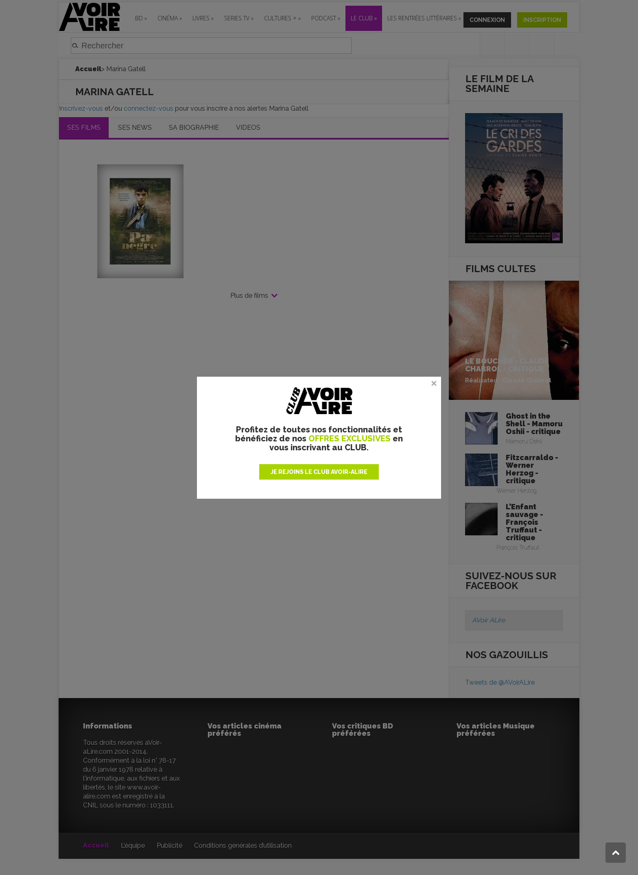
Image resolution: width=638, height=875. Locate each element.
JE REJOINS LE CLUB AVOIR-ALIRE (319, 472)
